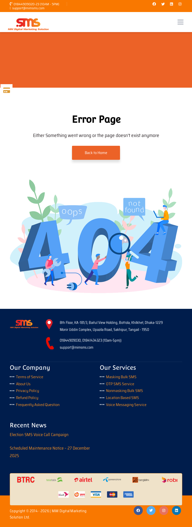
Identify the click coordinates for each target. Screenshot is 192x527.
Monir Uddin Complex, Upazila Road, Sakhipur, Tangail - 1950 (104, 329)
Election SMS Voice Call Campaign (39, 434)
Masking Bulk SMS (121, 377)
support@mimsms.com (27, 8)
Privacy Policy (27, 390)
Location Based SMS (122, 397)
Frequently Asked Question (38, 405)
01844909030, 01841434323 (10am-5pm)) (91, 340)
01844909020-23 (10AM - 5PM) (34, 4)
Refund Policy (27, 397)
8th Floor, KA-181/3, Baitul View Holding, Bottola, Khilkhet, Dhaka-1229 (111, 322)
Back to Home (96, 153)
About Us (23, 384)
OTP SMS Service (120, 384)
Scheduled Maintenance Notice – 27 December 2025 (50, 452)
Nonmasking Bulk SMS (124, 390)
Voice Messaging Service (126, 405)
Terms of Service (29, 377)
